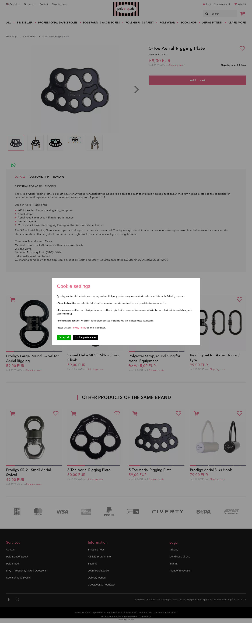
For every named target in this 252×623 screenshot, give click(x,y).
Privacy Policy (79, 328)
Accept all (64, 337)
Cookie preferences (85, 337)
